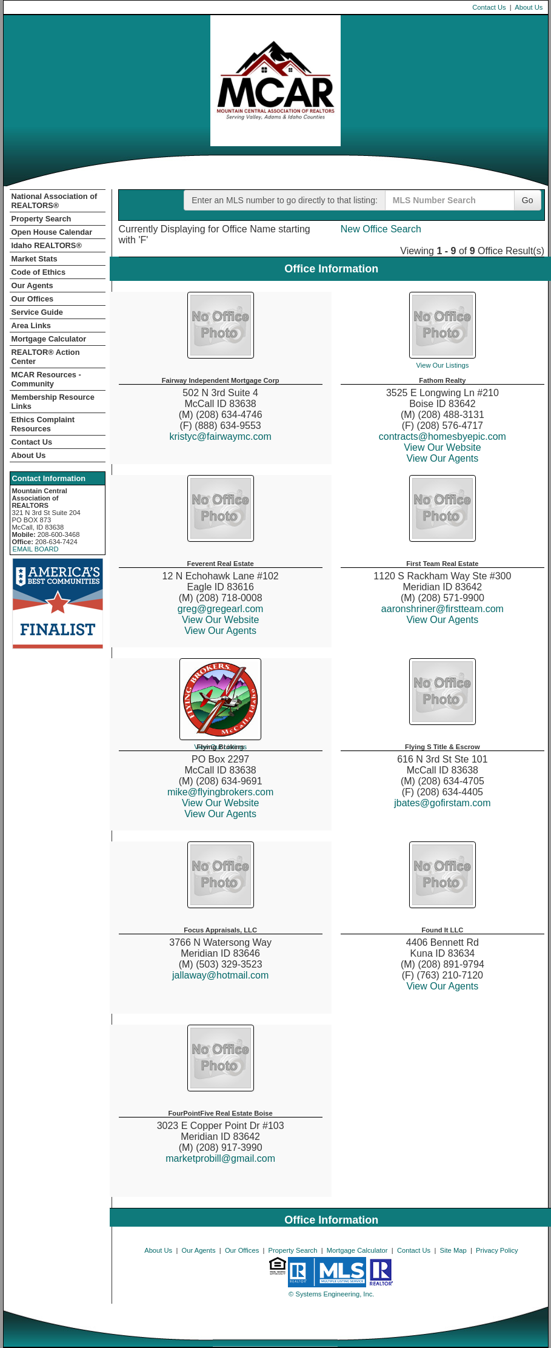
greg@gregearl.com (221, 609)
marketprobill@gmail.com (220, 1158)
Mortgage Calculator (49, 338)
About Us (529, 7)
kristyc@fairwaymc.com (221, 436)
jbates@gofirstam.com (442, 803)
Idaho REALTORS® (47, 245)
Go (527, 200)
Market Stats (35, 258)
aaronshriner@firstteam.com (442, 609)
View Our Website (442, 447)
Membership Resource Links (53, 402)
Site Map (453, 1250)
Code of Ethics (39, 272)
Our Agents (32, 285)
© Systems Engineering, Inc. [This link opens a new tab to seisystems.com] (331, 1294)
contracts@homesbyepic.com (442, 436)
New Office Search (381, 229)
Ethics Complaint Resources (43, 424)
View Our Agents (442, 458)
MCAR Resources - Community (46, 379)
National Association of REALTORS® (55, 201)
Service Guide (37, 312)
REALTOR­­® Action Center (46, 357)
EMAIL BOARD (36, 549)
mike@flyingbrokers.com (220, 792)
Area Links (31, 325)
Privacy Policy (497, 1250)
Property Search (42, 218)
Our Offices (33, 298)
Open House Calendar (52, 232)
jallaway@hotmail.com (220, 975)
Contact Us (489, 7)
